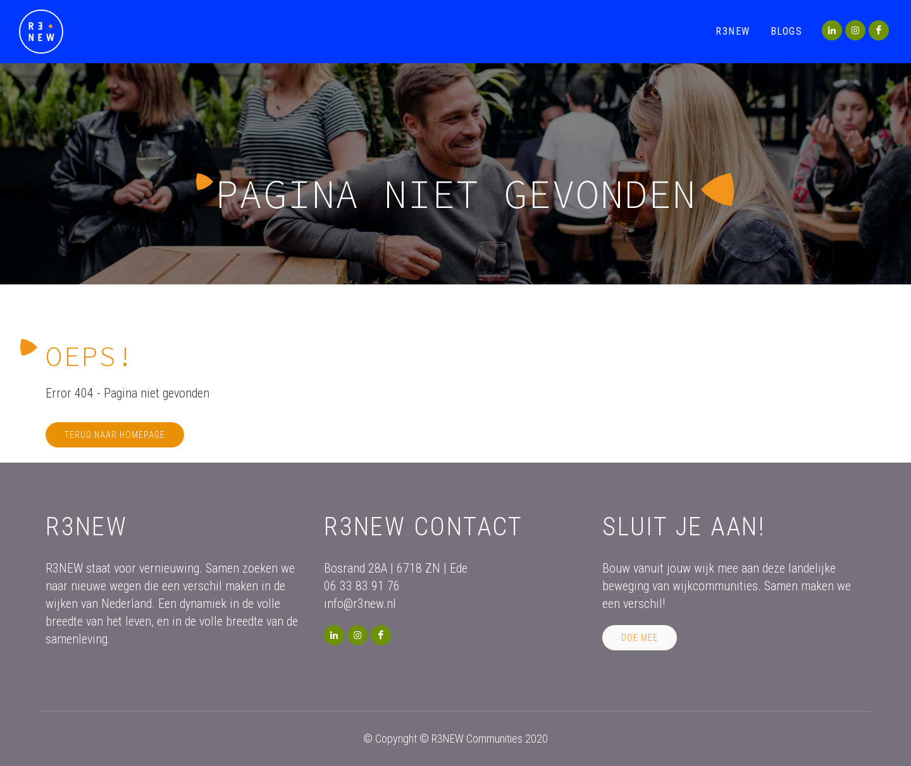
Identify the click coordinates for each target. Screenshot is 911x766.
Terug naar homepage (115, 435)
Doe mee (639, 638)
